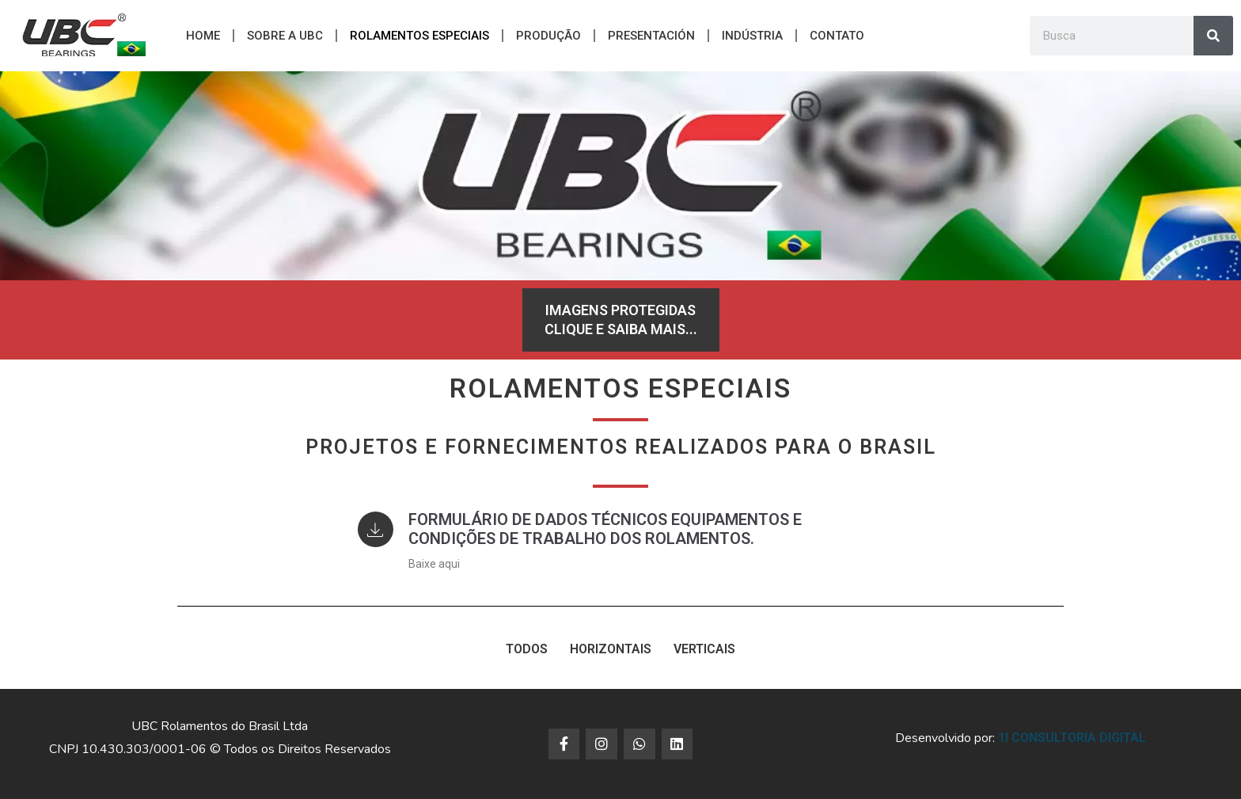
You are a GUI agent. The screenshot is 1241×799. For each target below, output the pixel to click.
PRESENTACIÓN (651, 36)
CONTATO (837, 36)
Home (203, 36)
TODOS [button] (527, 648)
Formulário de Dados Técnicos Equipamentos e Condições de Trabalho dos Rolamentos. (610, 529)
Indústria (752, 36)
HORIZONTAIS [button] (610, 648)
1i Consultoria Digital (1072, 737)
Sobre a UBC (285, 36)
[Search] (1213, 35)
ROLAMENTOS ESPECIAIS (419, 36)
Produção (548, 36)
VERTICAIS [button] (704, 648)
